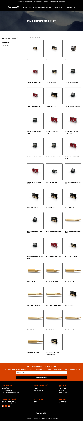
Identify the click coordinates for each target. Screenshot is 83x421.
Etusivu (3, 36)
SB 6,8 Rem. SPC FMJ (71, 256)
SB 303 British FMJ (32, 207)
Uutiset (34, 1)
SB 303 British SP (51, 207)
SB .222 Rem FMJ (51, 59)
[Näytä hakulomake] (75, 7)
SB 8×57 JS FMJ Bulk (33, 352)
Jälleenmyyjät (62, 1)
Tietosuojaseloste (38, 390)
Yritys (35, 387)
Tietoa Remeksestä (54, 1)
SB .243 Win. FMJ (51, 106)
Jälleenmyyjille (5, 388)
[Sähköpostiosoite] (41, 372)
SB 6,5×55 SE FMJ (70, 207)
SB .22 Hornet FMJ (32, 59)
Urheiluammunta (8, 36)
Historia (36, 388)
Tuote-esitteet (38, 403)
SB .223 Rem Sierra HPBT (34, 106)
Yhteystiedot (67, 7)
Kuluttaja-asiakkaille (7, 390)
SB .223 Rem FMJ (51, 82)
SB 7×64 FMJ (30, 329)
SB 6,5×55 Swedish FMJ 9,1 (53, 231)
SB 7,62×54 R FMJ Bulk (33, 305)
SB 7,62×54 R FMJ (70, 281)
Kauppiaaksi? (62, 403)
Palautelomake (63, 401)
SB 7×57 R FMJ (69, 305)
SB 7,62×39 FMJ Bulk (52, 281)
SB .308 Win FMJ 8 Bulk (34, 157)
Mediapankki (39, 1)
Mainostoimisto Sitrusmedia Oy (50, 418)
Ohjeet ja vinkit (28, 1)
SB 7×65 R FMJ (50, 329)
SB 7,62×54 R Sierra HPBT (53, 305)
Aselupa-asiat (62, 388)
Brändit (36, 401)
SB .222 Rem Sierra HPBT (34, 82)
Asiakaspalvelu (46, 1)
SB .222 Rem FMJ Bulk (71, 59)
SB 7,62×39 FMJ (31, 281)
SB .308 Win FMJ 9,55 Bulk (53, 157)
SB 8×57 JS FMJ (69, 329)
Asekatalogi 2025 (20, 1)
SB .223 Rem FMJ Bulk (71, 82)
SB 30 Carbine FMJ (51, 182)
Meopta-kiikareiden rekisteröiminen (11, 392)
